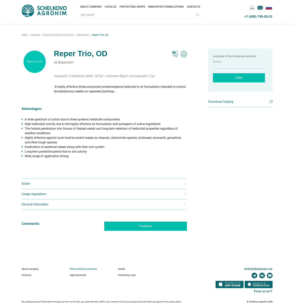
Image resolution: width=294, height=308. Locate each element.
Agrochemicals (78, 275)
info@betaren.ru (258, 268)
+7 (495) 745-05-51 (258, 16)
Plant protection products (83, 268)
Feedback (145, 226)
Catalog (110, 6)
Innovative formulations (166, 6)
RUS (252, 6)
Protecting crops (132, 6)
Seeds (121, 268)
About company (91, 6)
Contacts (193, 6)
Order (239, 78)
